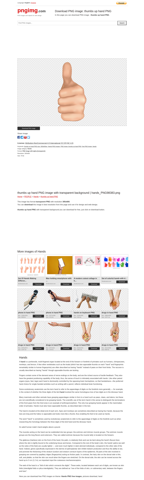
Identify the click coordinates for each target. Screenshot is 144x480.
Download (38, 284)
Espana (33, 3)
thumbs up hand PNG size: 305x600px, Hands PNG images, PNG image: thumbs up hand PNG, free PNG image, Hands (60, 146)
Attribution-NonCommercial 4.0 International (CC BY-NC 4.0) (49, 143)
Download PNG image (28, 128)
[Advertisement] (72, 42)
